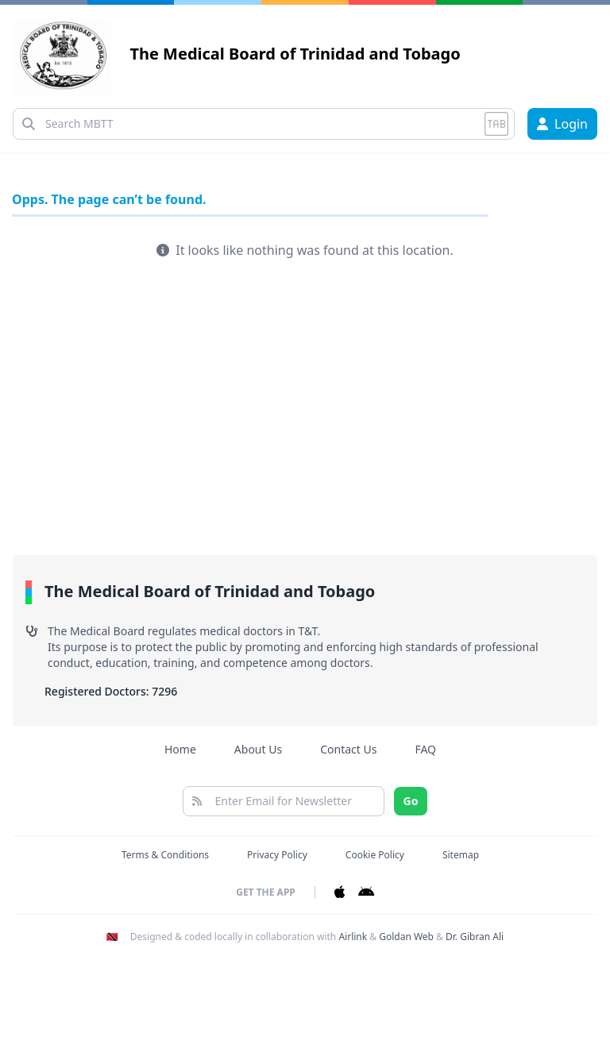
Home (180, 749)
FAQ (425, 749)
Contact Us (348, 749)
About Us (258, 749)
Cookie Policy (375, 855)
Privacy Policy (277, 855)
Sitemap (460, 855)
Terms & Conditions (165, 855)
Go (411, 800)
